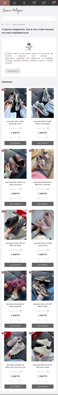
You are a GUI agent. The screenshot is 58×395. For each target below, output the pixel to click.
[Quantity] (15, 137)
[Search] (54, 18)
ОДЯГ (7, 24)
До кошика (15, 143)
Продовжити (12, 71)
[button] (24, 3)
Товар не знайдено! (18, 24)
